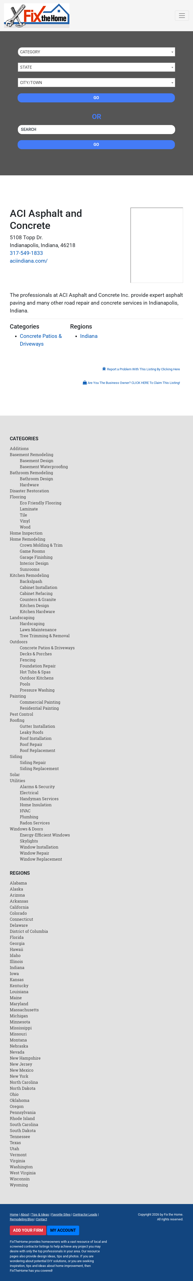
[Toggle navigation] (182, 16)
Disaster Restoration (29, 490)
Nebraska (19, 1046)
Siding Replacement (39, 768)
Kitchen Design (34, 605)
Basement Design (36, 460)
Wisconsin (20, 1178)
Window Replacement (41, 859)
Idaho (15, 955)
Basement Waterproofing (44, 466)
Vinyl (25, 521)
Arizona (17, 895)
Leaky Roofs (31, 732)
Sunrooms (29, 569)
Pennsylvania (23, 1112)
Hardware (29, 484)
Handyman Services (39, 798)
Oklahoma (19, 1100)
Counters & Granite (38, 599)
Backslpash (31, 581)
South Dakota (23, 1130)
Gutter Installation (37, 726)
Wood (25, 527)
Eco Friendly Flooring (40, 502)
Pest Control (21, 714)
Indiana (89, 336)
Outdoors (18, 641)
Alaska (16, 889)
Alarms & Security (37, 786)
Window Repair (34, 853)
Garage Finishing (36, 557)
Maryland (19, 1003)
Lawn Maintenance (38, 629)
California (19, 907)
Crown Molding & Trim (41, 545)
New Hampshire (25, 1058)
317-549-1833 (26, 253)
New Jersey (21, 1064)
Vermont (18, 1154)
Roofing (17, 720)
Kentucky (19, 985)
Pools (25, 684)
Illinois (16, 961)
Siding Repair (33, 762)
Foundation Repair (38, 665)
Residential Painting (39, 708)
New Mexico (21, 1070)
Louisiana (19, 991)
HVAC (25, 810)
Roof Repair (31, 744)
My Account (63, 1230)
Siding (16, 756)
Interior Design (34, 563)
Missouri (18, 1033)
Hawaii (16, 949)
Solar (15, 774)
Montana (18, 1040)
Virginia (17, 1160)
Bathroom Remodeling (31, 472)
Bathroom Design (36, 478)
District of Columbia (29, 931)
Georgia (17, 943)
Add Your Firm (28, 1230)
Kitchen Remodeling (29, 575)
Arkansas (19, 901)
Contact (41, 1219)
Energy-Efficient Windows (45, 834)
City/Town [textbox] (31, 82)
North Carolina (24, 1082)
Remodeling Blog (22, 1219)
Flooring (18, 496)
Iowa (14, 973)
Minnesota (20, 1021)
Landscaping (22, 617)
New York (19, 1076)
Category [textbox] (30, 52)
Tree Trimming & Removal (45, 635)
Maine (16, 997)
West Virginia (23, 1172)
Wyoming (19, 1184)
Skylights (29, 841)
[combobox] (96, 51)
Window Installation (39, 847)
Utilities (17, 780)
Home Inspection (26, 533)
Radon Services (35, 822)
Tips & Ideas (40, 1214)
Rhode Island (22, 1118)
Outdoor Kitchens (37, 677)
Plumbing (29, 816)
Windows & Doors (26, 828)
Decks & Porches (36, 653)
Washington (21, 1166)
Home (14, 1214)
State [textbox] (26, 67)
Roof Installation (36, 738)
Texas (15, 1142)
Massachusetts (24, 1009)
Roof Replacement (37, 750)
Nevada (17, 1052)
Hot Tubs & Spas (35, 671)
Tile (23, 514)
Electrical (29, 792)
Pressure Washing (37, 690)
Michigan (19, 1015)
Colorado (18, 913)
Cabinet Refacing (36, 593)
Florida (17, 937)
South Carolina (24, 1124)
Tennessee (20, 1136)
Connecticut (21, 919)
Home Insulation (36, 804)
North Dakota (22, 1088)
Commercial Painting (40, 702)
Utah (14, 1148)
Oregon (17, 1106)
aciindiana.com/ (29, 261)
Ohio (14, 1094)
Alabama (18, 883)
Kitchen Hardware (37, 611)
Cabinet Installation (38, 587)
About (25, 1214)
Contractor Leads (85, 1214)
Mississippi (21, 1027)
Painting (18, 696)
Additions (19, 448)
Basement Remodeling (31, 454)
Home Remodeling (27, 539)
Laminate (29, 508)
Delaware (19, 925)
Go (96, 97)
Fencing (27, 659)
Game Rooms (32, 551)
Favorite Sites (61, 1214)
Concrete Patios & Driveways (47, 647)
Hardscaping (32, 623)
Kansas (17, 979)
